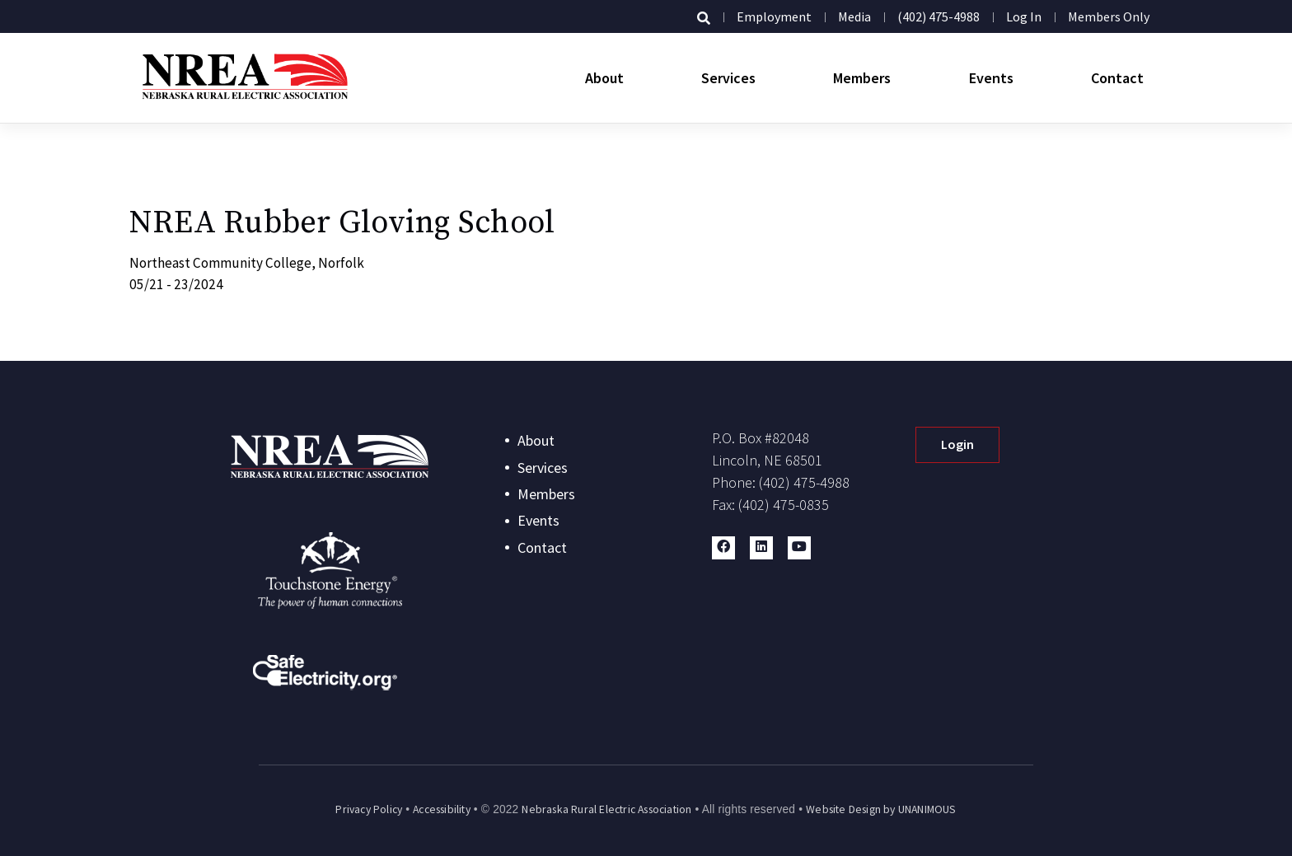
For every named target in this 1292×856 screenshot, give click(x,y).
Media (854, 16)
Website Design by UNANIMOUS (881, 809)
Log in (1024, 16)
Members (862, 77)
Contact (1117, 77)
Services (728, 77)
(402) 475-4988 (938, 16)
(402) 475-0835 (783, 504)
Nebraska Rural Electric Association (606, 809)
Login (957, 444)
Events (991, 77)
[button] (723, 547)
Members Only (1108, 16)
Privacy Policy (368, 809)
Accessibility (441, 809)
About (604, 77)
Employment (774, 16)
